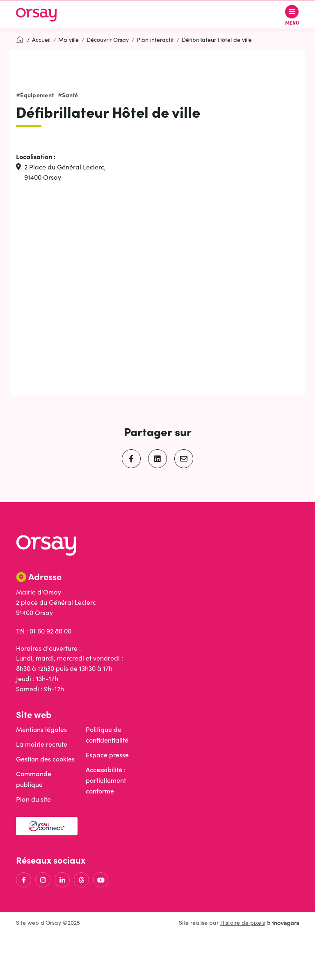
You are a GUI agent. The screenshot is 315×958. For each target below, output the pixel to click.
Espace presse (107, 754)
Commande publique (33, 779)
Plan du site (33, 799)
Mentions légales (41, 729)
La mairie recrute (41, 744)
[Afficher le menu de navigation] (292, 15)
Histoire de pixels (242, 922)
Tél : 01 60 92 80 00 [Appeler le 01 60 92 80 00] (43, 630)
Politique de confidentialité (107, 734)
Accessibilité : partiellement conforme (106, 780)
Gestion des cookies (45, 759)
